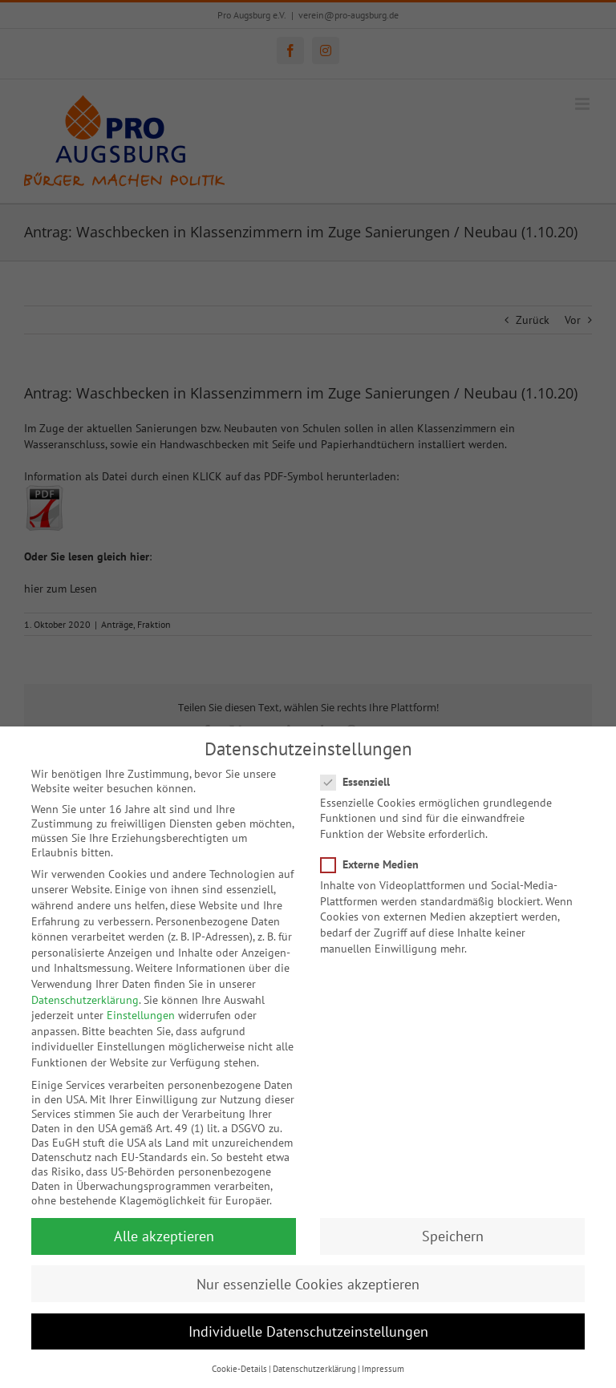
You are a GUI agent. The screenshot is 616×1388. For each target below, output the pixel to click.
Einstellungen (141, 1006)
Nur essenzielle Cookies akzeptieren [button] (308, 1275)
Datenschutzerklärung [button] (314, 1360)
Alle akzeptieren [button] (164, 1227)
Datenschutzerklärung (85, 991)
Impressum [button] (383, 1360)
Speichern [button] (453, 1227)
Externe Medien (376, 855)
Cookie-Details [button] (239, 1360)
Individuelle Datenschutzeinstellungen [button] (308, 1322)
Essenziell (361, 773)
